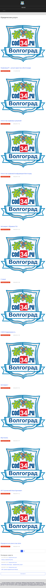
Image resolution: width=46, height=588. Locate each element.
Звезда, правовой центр (7, 559)
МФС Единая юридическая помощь (9, 569)
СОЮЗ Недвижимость (8, 332)
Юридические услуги (5, 71)
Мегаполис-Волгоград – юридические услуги (12, 564)
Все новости (23, 573)
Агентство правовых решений (11, 121)
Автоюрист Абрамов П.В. (9, 226)
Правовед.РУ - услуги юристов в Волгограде (16, 68)
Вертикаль (4, 438)
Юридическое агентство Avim (11, 543)
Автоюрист (4, 385)
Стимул (3, 279)
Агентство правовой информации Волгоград (16, 173)
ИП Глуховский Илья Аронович (11, 490)
